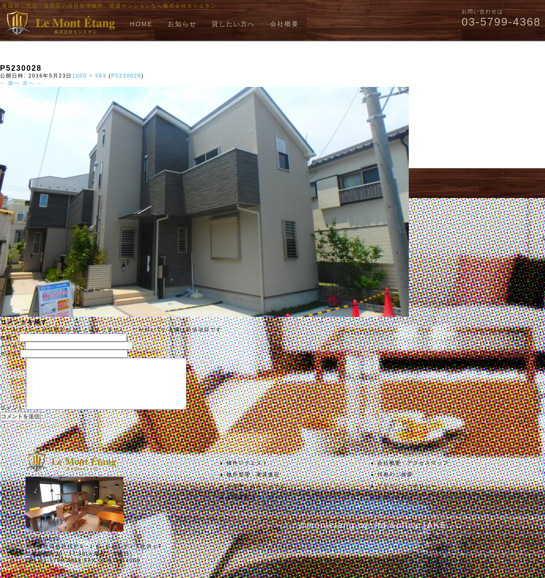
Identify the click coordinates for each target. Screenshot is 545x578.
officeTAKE (421, 535)
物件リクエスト (247, 473)
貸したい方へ (233, 23)
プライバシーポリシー (407, 496)
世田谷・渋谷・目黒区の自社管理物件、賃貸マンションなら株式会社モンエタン (109, 6)
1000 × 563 (89, 76)
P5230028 (126, 76)
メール (11, 346)
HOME (141, 23)
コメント (12, 418)
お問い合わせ (395, 508)
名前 (8, 338)
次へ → (33, 83)
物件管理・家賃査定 (253, 485)
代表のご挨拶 (395, 485)
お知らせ (182, 23)
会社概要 (284, 23)
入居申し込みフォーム (256, 496)
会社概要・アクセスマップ (413, 473)
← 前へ (10, 83)
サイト (9, 354)
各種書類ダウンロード (256, 508)
